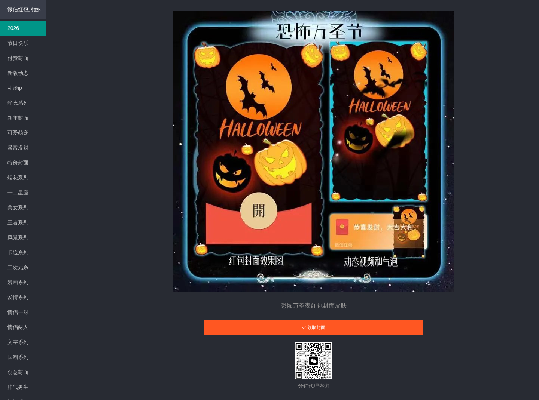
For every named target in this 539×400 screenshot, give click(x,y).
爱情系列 (17, 297)
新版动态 (17, 73)
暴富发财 (17, 148)
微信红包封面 (24, 9)
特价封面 (17, 163)
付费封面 (17, 58)
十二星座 (17, 193)
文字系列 (17, 342)
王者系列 (17, 222)
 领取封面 (313, 327)
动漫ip (14, 88)
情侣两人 (17, 327)
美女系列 (17, 207)
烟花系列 (17, 178)
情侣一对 (17, 312)
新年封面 (17, 118)
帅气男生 (17, 387)
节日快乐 (17, 43)
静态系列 (17, 103)
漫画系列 (17, 282)
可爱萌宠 (17, 133)
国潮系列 (17, 357)
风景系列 (17, 237)
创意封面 (17, 372)
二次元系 (17, 267)
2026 (13, 28)
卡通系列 (17, 252)
